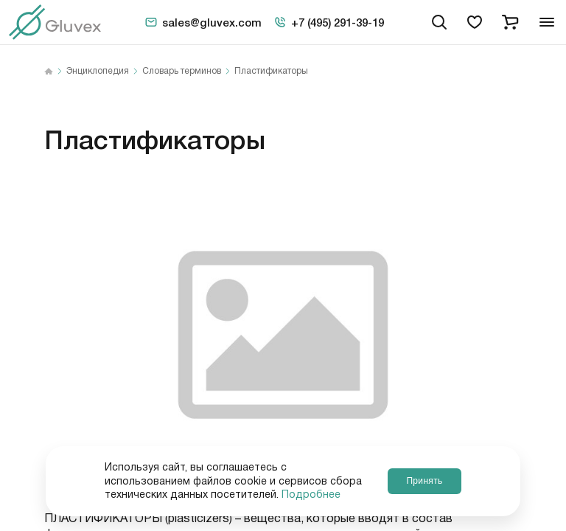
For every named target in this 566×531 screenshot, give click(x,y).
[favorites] (474, 22)
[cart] (510, 22)
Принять (424, 481)
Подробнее (311, 495)
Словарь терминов (181, 71)
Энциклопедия (97, 71)
